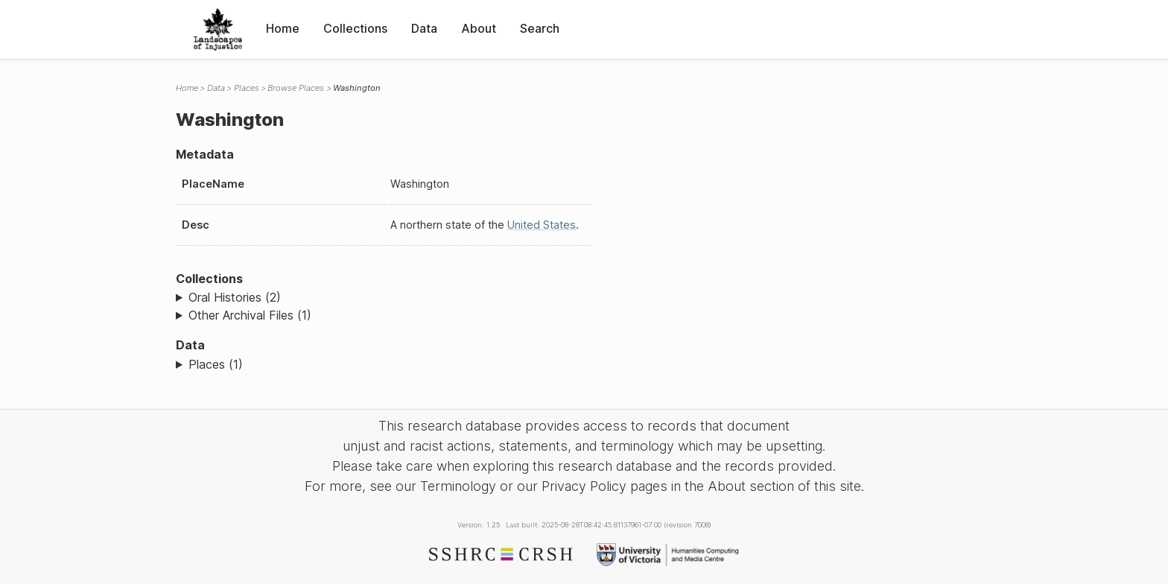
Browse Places (295, 88)
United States (541, 224)
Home (282, 28)
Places (246, 88)
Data (424, 28)
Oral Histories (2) (234, 297)
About (478, 28)
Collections (355, 28)
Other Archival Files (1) (249, 315)
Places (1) (215, 364)
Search (539, 28)
